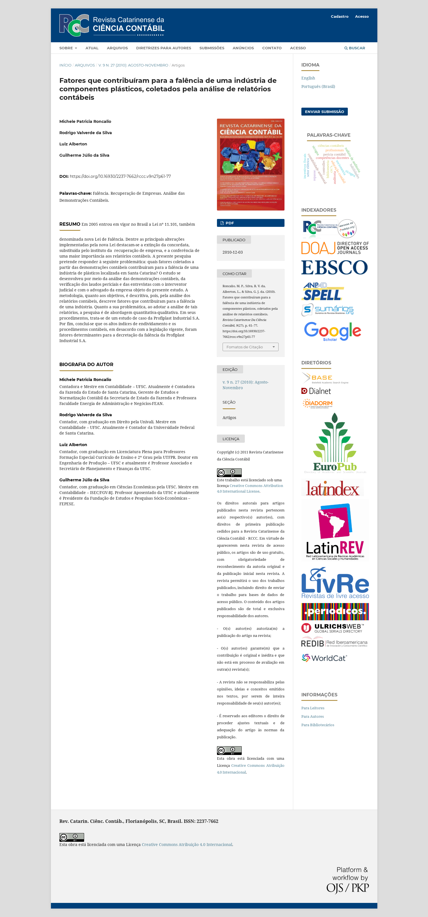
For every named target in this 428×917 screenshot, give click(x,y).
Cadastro (340, 16)
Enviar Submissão (324, 111)
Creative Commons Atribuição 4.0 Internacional (187, 844)
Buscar (354, 48)
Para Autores (312, 716)
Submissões (212, 48)
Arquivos (117, 48)
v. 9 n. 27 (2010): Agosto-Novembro (133, 65)
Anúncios (243, 48)
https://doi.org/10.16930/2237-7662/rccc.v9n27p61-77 (120, 176)
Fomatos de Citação (245, 347)
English (308, 78)
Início (65, 65)
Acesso (298, 48)
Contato (272, 48)
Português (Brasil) (318, 86)
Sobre (66, 48)
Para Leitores (312, 707)
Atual (92, 48)
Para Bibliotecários (317, 724)
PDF (229, 223)
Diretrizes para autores (163, 48)
